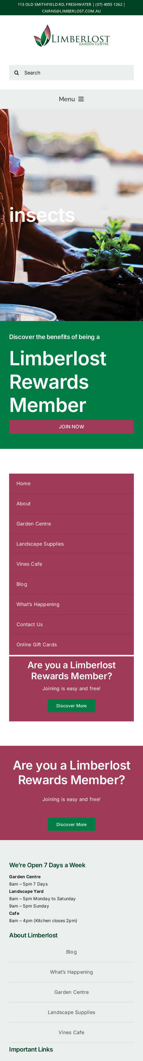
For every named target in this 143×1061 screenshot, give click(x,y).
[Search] (71, 72)
